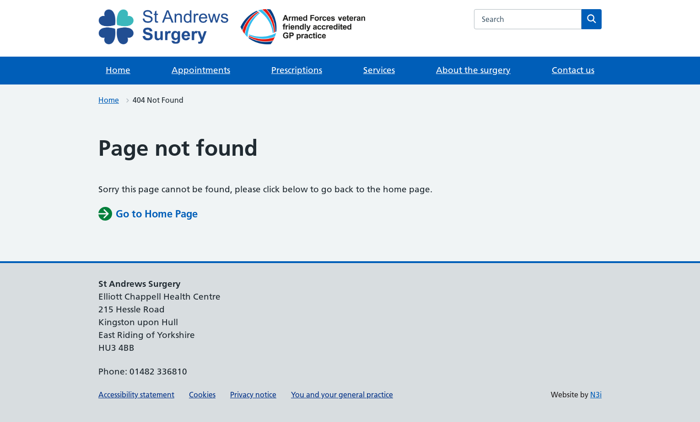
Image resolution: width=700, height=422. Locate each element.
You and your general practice (342, 394)
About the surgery (473, 70)
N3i (596, 394)
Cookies (202, 394)
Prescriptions (296, 70)
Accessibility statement (136, 394)
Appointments (201, 70)
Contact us (573, 70)
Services (379, 70)
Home (118, 70)
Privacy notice (253, 394)
